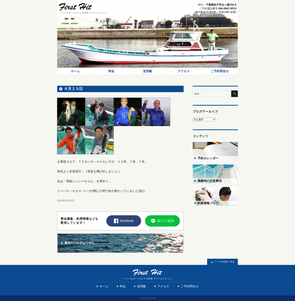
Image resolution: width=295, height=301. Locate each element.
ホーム (75, 71)
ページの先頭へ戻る (222, 262)
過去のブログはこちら (77, 243)
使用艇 (147, 71)
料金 (111, 71)
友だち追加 (162, 221)
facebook (124, 221)
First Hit (75, 7)
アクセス (184, 71)
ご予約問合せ (220, 71)
